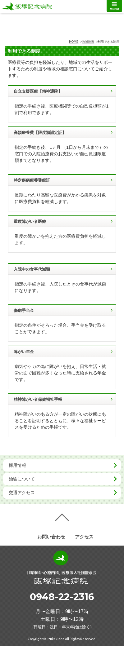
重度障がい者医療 (30, 221)
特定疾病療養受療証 (32, 180)
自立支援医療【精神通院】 (38, 91)
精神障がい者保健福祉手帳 (38, 399)
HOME (73, 41)
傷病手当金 (24, 310)
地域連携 (88, 41)
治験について (22, 478)
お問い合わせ (51, 536)
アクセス (84, 536)
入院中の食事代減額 (32, 269)
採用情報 (17, 465)
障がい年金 (24, 351)
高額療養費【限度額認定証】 (40, 132)
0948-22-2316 (62, 597)
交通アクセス (22, 492)
